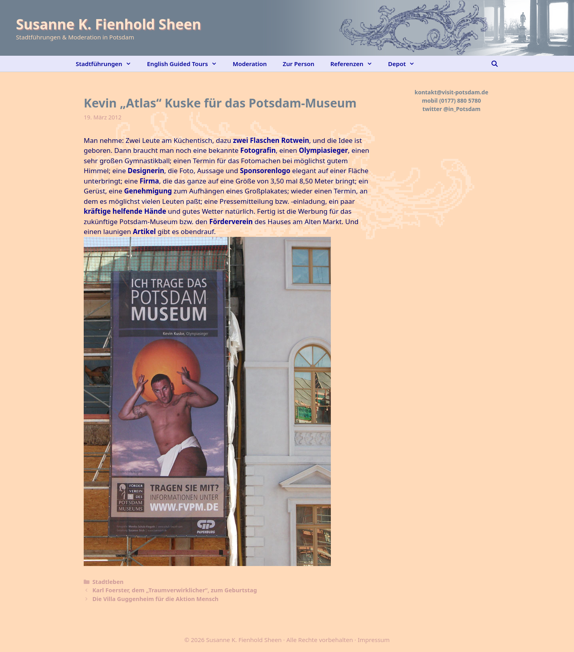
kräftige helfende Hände (125, 211)
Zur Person (298, 64)
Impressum (373, 640)
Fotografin (258, 150)
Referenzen (355, 64)
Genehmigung (148, 190)
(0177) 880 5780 (460, 100)
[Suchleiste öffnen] (494, 64)
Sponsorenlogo (265, 170)
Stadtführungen (107, 64)
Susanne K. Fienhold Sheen (108, 24)
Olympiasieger (323, 150)
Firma (149, 180)
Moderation (250, 64)
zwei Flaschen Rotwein (271, 140)
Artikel (144, 231)
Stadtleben (108, 582)
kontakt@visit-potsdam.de (451, 92)
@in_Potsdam (461, 109)
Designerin (146, 170)
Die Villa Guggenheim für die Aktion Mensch (155, 599)
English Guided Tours (186, 64)
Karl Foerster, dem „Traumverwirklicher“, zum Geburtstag (174, 590)
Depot (405, 64)
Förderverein (231, 221)
